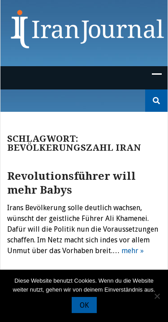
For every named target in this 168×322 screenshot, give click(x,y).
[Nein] (156, 296)
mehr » (132, 250)
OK (84, 305)
